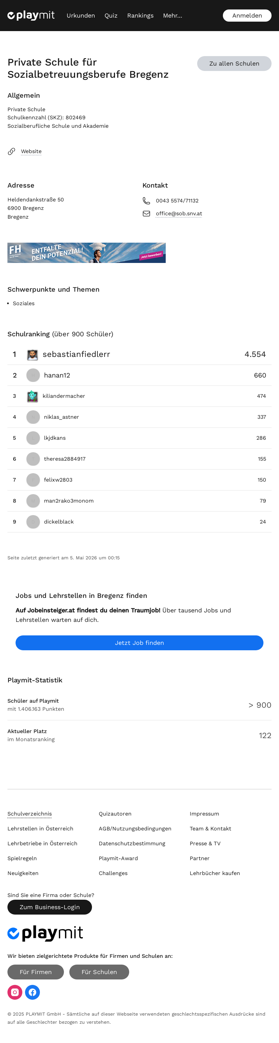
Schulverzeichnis (29, 813)
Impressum (204, 813)
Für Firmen (36, 971)
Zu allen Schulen (234, 63)
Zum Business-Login (50, 907)
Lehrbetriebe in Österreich (42, 843)
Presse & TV (205, 843)
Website (24, 151)
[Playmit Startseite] (31, 15)
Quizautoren (115, 813)
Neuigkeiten (23, 873)
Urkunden (81, 15)
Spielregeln (22, 858)
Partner (200, 858)
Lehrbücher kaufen (215, 873)
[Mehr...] (172, 15)
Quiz (111, 15)
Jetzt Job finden (139, 642)
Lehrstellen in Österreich (40, 828)
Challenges (113, 873)
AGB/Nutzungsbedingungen (135, 828)
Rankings (140, 15)
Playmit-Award (118, 858)
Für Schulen (99, 971)
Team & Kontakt (210, 828)
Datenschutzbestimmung (132, 843)
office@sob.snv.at (172, 214)
